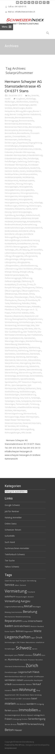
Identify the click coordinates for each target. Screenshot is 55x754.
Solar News (28, 328)
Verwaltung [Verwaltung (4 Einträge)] (12, 601)
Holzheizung (23, 206)
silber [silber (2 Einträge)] (17, 585)
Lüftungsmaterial (30, 256)
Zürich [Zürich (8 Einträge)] (32, 665)
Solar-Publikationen (34, 335)
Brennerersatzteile (26, 120)
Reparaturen (19, 316)
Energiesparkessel (26, 146)
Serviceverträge (23, 325)
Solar (33, 325)
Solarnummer (21, 360)
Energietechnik (11, 149)
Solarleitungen (31, 357)
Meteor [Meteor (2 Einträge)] (29, 684)
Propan (7, 313)
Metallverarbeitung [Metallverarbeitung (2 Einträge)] (23, 617)
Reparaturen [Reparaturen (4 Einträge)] (13, 621)
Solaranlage (9, 341)
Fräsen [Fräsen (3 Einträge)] (8, 718)
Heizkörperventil (11, 180)
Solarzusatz (36, 372)
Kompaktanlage (20, 221)
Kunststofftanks (10, 243)
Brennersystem (35, 127)
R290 (32, 313)
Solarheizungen (35, 350)
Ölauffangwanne (28, 287)
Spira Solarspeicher (19, 385)
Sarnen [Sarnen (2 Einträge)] (7, 724)
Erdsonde (37, 149)
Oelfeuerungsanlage (13, 281)
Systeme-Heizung (12, 398)
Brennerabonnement (23, 117)
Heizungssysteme (25, 199)
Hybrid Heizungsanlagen (22, 212)
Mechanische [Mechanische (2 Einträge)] (10, 617)
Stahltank (20, 388)
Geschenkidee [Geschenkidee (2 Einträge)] (16, 612)
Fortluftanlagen (10, 161)
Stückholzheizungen (27, 391)
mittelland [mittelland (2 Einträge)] (28, 655)
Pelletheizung (15, 303)
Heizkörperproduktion (28, 174)
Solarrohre (36, 363)
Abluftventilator (22, 102)
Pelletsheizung (10, 306)
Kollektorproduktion (12, 218)
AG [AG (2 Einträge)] (40, 711)
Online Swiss (11, 523)
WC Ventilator (10, 426)
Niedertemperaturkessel (14, 275)
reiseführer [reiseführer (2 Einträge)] (39, 642)
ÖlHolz (31, 294)
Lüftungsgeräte (17, 256)
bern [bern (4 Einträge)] (15, 690)
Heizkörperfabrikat (33, 171)
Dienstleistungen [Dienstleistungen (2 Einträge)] (11, 672)
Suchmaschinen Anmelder (17, 548)
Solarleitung (20, 357)
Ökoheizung (26, 281)
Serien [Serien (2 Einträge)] (34, 649)
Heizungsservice (11, 196)
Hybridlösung (10, 215)
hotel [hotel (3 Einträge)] (21, 655)
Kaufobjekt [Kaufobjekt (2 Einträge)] (38, 680)
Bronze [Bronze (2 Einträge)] (14, 724)
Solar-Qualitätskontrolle (14, 338)
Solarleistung (10, 357)
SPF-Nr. (8, 385)
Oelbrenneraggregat (13, 278)
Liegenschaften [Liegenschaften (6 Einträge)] (18, 636)
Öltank (31, 297)
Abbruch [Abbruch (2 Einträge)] (23, 677)
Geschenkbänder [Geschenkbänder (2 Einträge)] (19, 684)
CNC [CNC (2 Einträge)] (17, 695)
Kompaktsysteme (33, 221)
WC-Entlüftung (22, 426)
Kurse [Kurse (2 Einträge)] (7, 631)
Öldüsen (38, 287)
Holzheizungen (35, 206)
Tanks (18, 401)
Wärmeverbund (29, 413)
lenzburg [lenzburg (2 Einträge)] (37, 695)
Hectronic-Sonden (12, 171)
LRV (16, 250)
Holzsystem (9, 209)
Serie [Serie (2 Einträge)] (7, 699)
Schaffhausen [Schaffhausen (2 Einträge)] (39, 677)
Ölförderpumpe (11, 294)
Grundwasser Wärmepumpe (16, 165)
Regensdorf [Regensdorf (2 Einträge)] (28, 631)
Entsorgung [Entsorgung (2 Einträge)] (17, 719)
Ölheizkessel (23, 294)
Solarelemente (23, 344)
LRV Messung (24, 250)
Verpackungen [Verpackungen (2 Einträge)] (21, 597)
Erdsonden (9, 152)
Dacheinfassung (24, 139)
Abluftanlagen (10, 102)
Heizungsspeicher (25, 196)
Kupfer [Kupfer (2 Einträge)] (12, 631)
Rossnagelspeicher (19, 319)
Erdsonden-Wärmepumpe (24, 152)
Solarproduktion (34, 360)
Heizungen (27, 183)
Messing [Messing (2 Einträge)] (8, 612)
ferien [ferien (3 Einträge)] (8, 710)
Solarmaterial (10, 360)
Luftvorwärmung (11, 269)
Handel (7, 98)
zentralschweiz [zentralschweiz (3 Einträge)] (22, 626)
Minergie (37, 269)
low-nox (35, 243)
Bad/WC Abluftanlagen (21, 105)
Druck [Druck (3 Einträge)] (39, 637)
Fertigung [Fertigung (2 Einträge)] (40, 704)
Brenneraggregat (11, 120)
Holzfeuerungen (11, 206)
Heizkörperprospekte (13, 177)
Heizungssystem (11, 199)
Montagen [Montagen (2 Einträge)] (37, 607)
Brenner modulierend (32, 114)
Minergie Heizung (12, 272)
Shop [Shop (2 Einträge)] (38, 690)
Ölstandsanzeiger (21, 297)
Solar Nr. (37, 328)
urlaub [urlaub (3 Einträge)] (8, 684)
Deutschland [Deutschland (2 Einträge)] (24, 695)
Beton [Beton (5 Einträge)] (9, 729)
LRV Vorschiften (36, 250)
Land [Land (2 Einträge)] (16, 655)
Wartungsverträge (12, 417)
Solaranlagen (20, 341)
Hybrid (28, 209)
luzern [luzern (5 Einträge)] (22, 723)
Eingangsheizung (35, 142)
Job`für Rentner (12, 511)
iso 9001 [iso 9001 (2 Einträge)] (19, 699)
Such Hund (10, 542)
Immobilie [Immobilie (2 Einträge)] (27, 699)
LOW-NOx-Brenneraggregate (16, 246)
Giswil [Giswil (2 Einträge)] (7, 581)
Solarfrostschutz (11, 350)
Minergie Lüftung (26, 272)
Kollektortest (26, 218)
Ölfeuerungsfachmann (30, 291)
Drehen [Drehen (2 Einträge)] (25, 719)
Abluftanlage (31, 98)
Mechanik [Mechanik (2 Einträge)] (23, 660)
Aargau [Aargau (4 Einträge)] (25, 601)
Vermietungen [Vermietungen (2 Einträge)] (10, 642)
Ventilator (8, 410)
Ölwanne (21, 300)
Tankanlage (35, 398)
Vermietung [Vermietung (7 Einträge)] (16, 591)
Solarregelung (25, 363)
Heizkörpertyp (28, 177)
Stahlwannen (30, 388)
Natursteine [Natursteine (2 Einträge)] (30, 642)
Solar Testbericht (30, 332)
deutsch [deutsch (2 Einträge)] (31, 597)
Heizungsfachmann (12, 190)
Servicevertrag (10, 325)
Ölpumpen (9, 297)
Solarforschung (34, 347)
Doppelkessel (22, 142)
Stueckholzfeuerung (28, 394)
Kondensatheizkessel (13, 224)
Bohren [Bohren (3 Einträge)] (20, 631)
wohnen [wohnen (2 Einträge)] (15, 711)
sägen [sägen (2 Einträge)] (33, 638)
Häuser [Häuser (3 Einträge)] (18, 730)
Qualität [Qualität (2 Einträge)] (30, 677)
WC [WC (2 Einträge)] (6, 660)
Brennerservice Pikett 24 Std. (16, 127)
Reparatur (9, 316)
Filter (25, 158)
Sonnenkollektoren (12, 379)
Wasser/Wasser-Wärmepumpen (17, 420)
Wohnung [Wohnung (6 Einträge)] (27, 689)
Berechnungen (19, 108)
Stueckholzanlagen (12, 394)
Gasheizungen (33, 161)
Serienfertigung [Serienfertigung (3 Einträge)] (36, 718)
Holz (31, 202)
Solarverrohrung (25, 372)
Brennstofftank (10, 133)
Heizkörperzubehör (26, 180)
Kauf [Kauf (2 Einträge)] (17, 581)
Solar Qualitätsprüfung (13, 332)
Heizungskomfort (27, 190)
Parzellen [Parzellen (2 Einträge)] (39, 660)
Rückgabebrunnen (35, 319)
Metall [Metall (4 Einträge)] (28, 606)
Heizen (22, 171)
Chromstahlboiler (19, 136)
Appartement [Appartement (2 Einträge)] (10, 695)
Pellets (33, 303)
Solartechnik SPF (11, 369)
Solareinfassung (11, 344)
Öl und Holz (21, 284)
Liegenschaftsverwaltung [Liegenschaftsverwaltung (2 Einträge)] (14, 607)
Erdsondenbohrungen (13, 158)
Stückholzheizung (11, 391)
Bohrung (19, 111)
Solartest (22, 369)
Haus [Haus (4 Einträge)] (35, 672)
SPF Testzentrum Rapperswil (29, 382)
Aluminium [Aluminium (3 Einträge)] (13, 659)
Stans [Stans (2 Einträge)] (32, 695)
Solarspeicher (10, 366)
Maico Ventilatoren (25, 269)
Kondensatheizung (29, 224)
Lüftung (8, 256)
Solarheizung (23, 350)
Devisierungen (10, 142)
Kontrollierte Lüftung (27, 231)
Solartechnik (34, 366)
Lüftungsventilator (12, 265)
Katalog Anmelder (13, 517)
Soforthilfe (10, 535)
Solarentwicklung (11, 347)
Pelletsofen (36, 306)
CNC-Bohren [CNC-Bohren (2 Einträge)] (21, 704)
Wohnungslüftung (27, 429)
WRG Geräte (26, 432)
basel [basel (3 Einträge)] (34, 698)
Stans (39, 388)
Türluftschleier (10, 407)
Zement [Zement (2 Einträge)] (23, 585)
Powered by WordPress (15, 745)
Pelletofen (26, 303)
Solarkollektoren (22, 354)
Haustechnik (35, 168)
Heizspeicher (10, 183)
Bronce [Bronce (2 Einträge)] (24, 715)
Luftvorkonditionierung (28, 265)
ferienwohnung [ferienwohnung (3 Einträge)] (35, 724)
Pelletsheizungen (24, 306)
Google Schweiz (12, 505)
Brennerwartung (25, 130)
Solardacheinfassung (34, 341)
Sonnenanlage (10, 376)
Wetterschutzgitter (12, 429)
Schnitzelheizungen (27, 322)
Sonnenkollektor (36, 376)
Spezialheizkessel (27, 379)
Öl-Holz (30, 284)
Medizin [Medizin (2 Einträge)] (34, 626)
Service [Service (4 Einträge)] (9, 585)
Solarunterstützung (34, 369)
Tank (21, 398)
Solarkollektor (10, 354)
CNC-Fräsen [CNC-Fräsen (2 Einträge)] (20, 642)
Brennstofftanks (23, 133)
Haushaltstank (23, 168)
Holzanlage (38, 202)
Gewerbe (35, 95)
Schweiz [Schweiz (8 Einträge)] (24, 648)
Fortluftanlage (33, 158)
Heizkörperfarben (12, 174)
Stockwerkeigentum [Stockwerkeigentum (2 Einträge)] (12, 715)
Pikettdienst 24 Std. (12, 309)
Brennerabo (9, 117)
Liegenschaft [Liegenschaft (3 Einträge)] (25, 672)
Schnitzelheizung (11, 322)
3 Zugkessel (20, 98)
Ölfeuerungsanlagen (13, 291)
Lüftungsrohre (10, 262)
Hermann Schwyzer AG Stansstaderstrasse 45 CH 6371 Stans (23, 86)
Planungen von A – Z (29, 309)
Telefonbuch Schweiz (15, 554)
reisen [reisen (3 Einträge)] (19, 680)
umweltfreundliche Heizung (28, 407)
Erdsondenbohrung (34, 155)
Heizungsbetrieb (25, 187)
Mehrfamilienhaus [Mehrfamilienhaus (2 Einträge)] (12, 677)
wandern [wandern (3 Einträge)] (31, 703)
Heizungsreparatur (12, 193)
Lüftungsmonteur (26, 259)
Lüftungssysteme (23, 262)
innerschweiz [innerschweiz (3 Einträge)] (35, 621)
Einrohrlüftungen (11, 146)
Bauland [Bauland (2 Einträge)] (40, 626)
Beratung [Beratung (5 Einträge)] (30, 611)
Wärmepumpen (19, 410)
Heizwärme (24, 202)
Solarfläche (23, 347)
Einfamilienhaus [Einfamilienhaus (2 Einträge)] (19, 666)
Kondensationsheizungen (14, 228)
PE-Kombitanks (31, 300)
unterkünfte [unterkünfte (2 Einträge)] (28, 680)
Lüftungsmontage (11, 259)
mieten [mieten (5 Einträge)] (10, 703)
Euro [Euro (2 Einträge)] (43, 655)
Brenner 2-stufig (16, 114)
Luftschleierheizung (32, 253)
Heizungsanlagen (11, 187)
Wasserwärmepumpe (13, 423)
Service (38, 322)
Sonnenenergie (23, 376)
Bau (28, 95)
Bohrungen (27, 111)
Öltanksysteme (11, 300)
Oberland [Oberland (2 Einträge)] (8, 666)
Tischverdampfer (22, 404)
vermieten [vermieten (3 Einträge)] (10, 680)
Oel (26, 275)
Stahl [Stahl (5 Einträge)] (37, 654)
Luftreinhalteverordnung (14, 253)
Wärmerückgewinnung (14, 413)
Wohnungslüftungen (12, 432)
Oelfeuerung (27, 278)
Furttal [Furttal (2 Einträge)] (24, 621)
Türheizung (34, 404)
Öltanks (38, 297)
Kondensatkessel (11, 231)
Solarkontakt (35, 354)
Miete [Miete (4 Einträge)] (38, 631)
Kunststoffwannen (24, 243)
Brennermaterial (11, 124)
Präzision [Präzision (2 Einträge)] (31, 660)
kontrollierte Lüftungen (14, 234)
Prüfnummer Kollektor (20, 313)
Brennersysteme (11, 130)
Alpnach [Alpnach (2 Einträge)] (30, 715)
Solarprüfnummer (12, 363)
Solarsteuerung (22, 366)
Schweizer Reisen (13, 529)
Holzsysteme (20, 209)
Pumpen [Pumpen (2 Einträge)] (23, 581)
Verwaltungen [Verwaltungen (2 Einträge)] (10, 649)
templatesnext (11, 748)
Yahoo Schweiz (12, 566)
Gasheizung (22, 161)
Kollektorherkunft (33, 215)
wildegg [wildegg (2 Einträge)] (37, 715)
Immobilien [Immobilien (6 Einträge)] (28, 709)
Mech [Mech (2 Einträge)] (42, 715)
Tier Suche (10, 560)
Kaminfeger (20, 215)
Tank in (27, 398)
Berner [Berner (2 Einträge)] (12, 581)
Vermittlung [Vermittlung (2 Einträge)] (31, 581)
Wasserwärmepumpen (32, 423)
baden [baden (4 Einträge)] (9, 626)
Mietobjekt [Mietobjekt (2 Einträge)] (9, 655)
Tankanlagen (10, 401)
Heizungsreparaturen (29, 193)
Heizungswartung (11, 202)
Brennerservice (25, 124)
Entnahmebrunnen (25, 149)
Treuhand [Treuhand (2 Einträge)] (31, 592)
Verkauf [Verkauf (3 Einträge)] (37, 684)
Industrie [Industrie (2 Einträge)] (8, 690)
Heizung (19, 183)
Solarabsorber (29, 338)
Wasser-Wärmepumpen (29, 417)
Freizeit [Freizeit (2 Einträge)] (12, 699)
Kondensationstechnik (33, 228)
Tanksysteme (26, 401)
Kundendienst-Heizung (30, 240)
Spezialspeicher (11, 382)
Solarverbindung (11, 372)
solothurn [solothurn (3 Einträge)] (10, 596)
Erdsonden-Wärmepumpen (15, 155)
